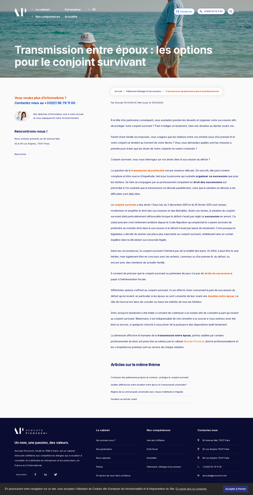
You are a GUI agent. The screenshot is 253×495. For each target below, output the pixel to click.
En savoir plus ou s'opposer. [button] (191, 488)
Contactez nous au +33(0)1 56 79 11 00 (45, 103)
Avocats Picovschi (194, 341)
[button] (40, 10)
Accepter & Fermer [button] (235, 489)
